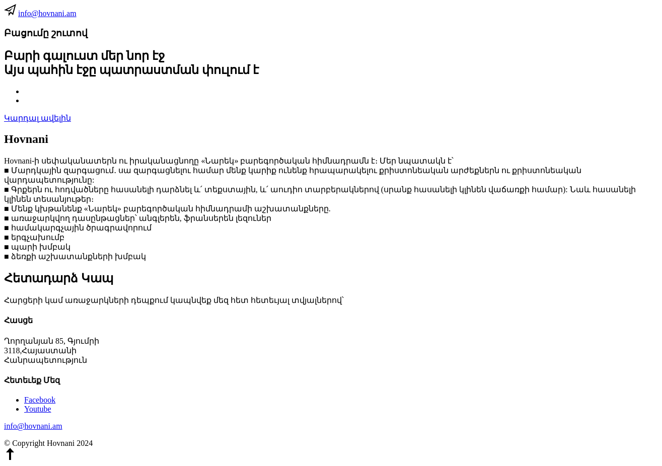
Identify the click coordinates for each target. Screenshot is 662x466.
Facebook (39, 400)
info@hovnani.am (47, 13)
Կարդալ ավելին (37, 118)
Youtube (37, 409)
